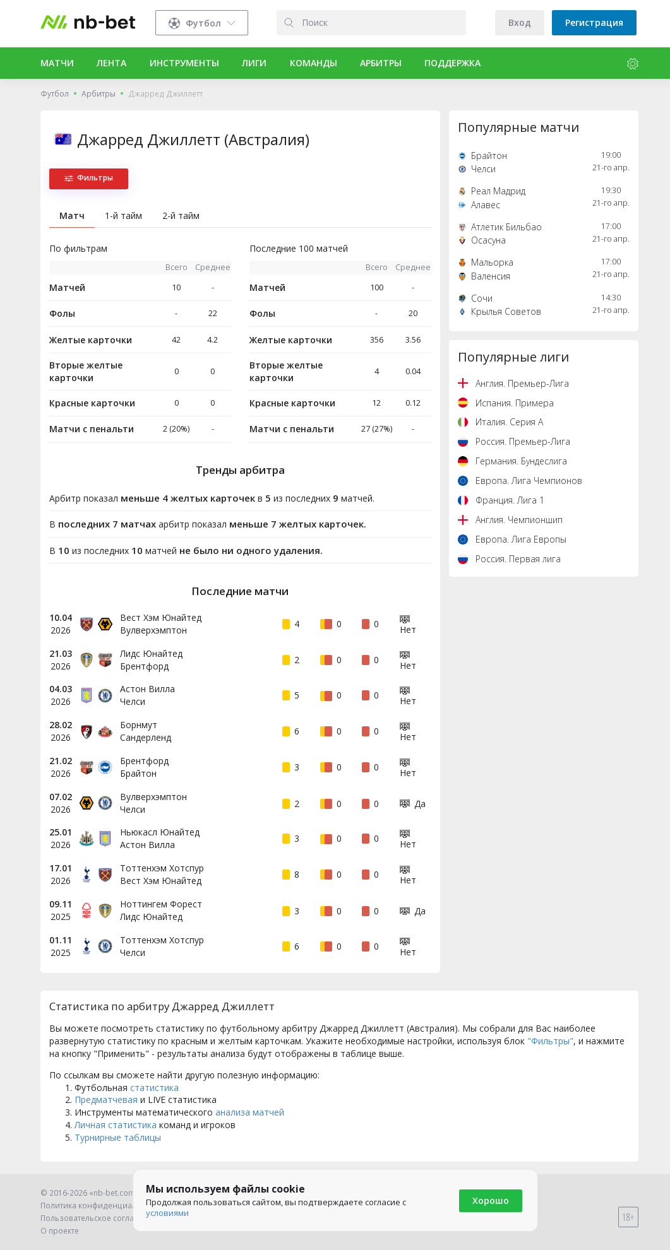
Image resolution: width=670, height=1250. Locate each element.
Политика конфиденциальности (101, 1205)
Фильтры (88, 177)
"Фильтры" (550, 1041)
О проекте (59, 1230)
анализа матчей (249, 1112)
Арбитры (98, 93)
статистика (154, 1088)
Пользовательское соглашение (100, 1218)
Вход (519, 22)
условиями (167, 1212)
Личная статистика (116, 1125)
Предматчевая (106, 1100)
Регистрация (594, 22)
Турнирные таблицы (118, 1137)
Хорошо (490, 1200)
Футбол (54, 93)
